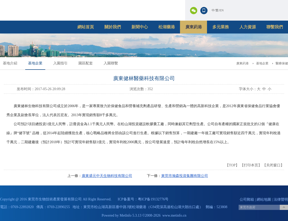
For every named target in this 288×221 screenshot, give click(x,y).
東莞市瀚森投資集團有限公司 (184, 176)
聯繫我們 (274, 27)
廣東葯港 (193, 27)
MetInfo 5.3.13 (130, 215)
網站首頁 (85, 27)
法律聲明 (281, 199)
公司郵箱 (247, 199)
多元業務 (220, 27)
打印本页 (251, 165)
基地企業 (35, 63)
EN (222, 10)
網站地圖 (264, 199)
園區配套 (85, 63)
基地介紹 (10, 63)
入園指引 (60, 63)
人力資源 (247, 27)
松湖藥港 (166, 27)
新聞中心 (139, 27)
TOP (232, 165)
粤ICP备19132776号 (153, 199)
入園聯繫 (111, 63)
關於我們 (112, 27)
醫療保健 (282, 63)
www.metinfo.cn (174, 215)
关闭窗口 (273, 165)
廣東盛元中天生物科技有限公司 (107, 176)
